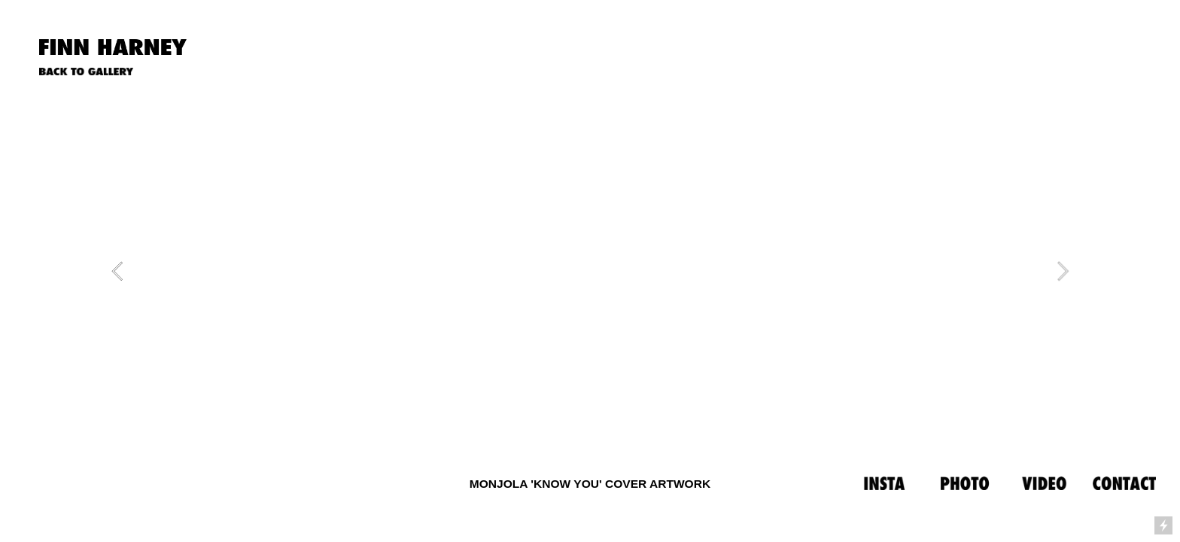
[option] (590, 271)
